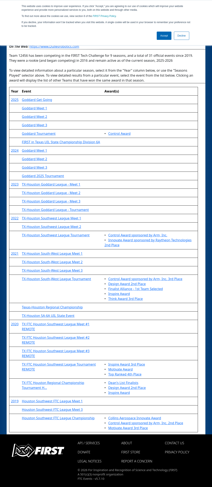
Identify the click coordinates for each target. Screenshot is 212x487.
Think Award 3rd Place (125, 298)
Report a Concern (136, 461)
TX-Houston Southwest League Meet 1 (51, 218)
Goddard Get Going (37, 99)
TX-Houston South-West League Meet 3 (52, 270)
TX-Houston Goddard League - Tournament (55, 209)
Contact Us (174, 443)
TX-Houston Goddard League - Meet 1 (51, 184)
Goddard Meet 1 (34, 108)
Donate (84, 452)
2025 (15, 99)
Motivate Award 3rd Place (128, 428)
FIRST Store (130, 452)
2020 (15, 324)
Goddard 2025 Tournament (43, 176)
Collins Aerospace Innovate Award (134, 418)
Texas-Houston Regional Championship (52, 307)
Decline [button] (181, 35)
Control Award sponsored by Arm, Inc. (137, 235)
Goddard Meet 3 (34, 125)
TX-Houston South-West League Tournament (56, 279)
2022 (15, 218)
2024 (15, 150)
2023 (15, 184)
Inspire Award (119, 293)
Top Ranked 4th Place (124, 374)
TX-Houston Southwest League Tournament (56, 235)
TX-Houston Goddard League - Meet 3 (51, 201)
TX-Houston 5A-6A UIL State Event (48, 315)
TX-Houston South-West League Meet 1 (52, 253)
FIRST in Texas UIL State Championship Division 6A (61, 142)
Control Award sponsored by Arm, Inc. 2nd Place (145, 423)
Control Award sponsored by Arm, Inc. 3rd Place (145, 279)
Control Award (119, 133)
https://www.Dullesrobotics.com (54, 46)
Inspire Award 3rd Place (126, 364)
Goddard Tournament (39, 133)
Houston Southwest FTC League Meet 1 (52, 401)
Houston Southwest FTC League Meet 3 (52, 409)
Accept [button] (164, 35)
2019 (15, 401)
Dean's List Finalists (123, 382)
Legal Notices (89, 461)
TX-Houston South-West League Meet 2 (52, 262)
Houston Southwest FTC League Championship (58, 418)
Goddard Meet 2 (34, 116)
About (126, 443)
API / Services (89, 443)
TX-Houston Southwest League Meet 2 (51, 226)
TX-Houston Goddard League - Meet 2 (51, 193)
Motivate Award (120, 369)
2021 (15, 253)
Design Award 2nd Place (127, 284)
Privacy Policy (104, 16)
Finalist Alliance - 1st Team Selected (135, 289)
